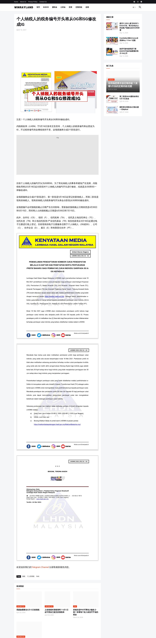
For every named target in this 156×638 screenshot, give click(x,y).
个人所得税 (30, 576)
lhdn (37, 576)
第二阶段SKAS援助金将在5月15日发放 (129, 97)
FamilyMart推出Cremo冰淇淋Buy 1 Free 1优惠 (129, 39)
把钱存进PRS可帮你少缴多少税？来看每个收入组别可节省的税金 (85, 612)
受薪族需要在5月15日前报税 (27, 610)
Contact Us (43, 2)
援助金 (54, 7)
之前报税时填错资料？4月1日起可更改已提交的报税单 (56, 611)
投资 (70, 7)
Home (16, 2)
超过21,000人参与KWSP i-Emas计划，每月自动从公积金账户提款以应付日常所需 (130, 26)
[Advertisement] (57, 50)
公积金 (62, 7)
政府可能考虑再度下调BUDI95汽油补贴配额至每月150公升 (129, 51)
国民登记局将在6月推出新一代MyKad (129, 108)
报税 (23, 576)
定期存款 (78, 7)
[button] (134, 7)
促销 (87, 7)
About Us (23, 2)
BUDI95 (46, 7)
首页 (38, 7)
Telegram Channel (40, 567)
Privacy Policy (32, 2)
